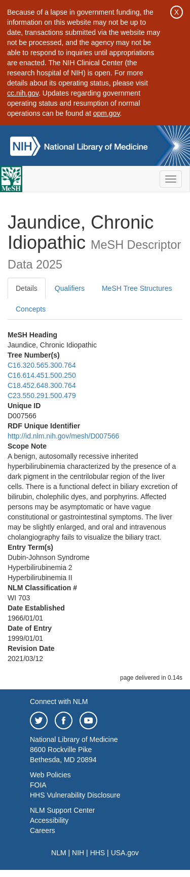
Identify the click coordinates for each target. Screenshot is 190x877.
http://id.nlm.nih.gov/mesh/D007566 (63, 436)
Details (26, 288)
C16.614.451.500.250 (42, 375)
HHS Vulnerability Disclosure (75, 795)
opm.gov (106, 113)
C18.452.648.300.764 (42, 385)
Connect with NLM (59, 701)
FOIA (38, 785)
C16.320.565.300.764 (42, 365)
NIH (78, 853)
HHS (97, 853)
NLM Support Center (62, 810)
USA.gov (125, 853)
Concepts (31, 309)
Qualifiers (70, 288)
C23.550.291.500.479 (42, 395)
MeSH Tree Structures (137, 288)
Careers (42, 830)
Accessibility (49, 820)
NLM (58, 853)
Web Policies (50, 775)
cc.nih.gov (23, 93)
